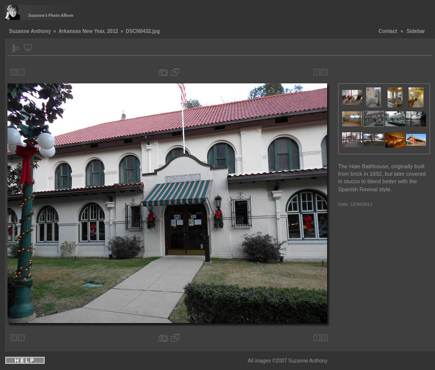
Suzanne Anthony (30, 31)
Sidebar (416, 31)
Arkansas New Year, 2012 (88, 31)
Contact (388, 31)
